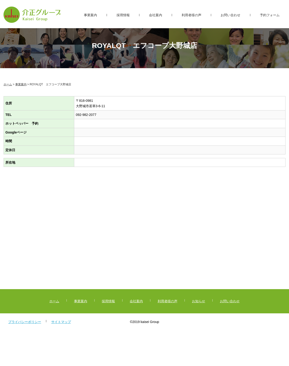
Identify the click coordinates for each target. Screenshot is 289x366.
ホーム (8, 84)
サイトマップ (61, 322)
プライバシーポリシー (24, 322)
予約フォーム (270, 15)
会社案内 (155, 15)
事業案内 (90, 15)
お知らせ (198, 301)
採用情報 (123, 15)
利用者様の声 (191, 15)
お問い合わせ (230, 15)
